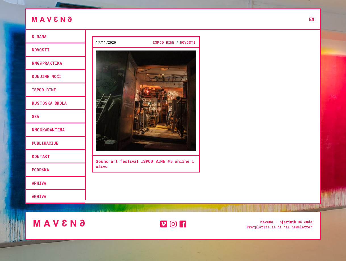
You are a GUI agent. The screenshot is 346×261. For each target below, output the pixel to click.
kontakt (41, 156)
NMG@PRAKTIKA (47, 63)
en (311, 19)
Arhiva (39, 183)
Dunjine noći (46, 76)
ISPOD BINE (44, 89)
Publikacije (45, 143)
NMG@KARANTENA (48, 129)
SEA (35, 116)
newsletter (301, 227)
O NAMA (39, 36)
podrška (40, 169)
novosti (40, 49)
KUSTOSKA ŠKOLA (49, 103)
